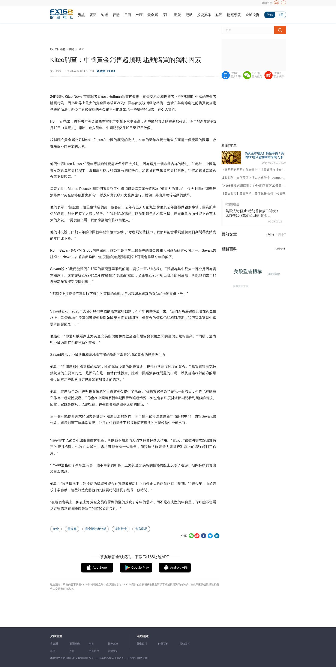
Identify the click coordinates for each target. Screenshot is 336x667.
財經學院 (234, 15)
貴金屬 (152, 15)
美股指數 (274, 273)
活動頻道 (143, 636)
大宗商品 (141, 528)
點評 (219, 15)
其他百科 (185, 643)
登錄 (270, 15)
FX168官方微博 (278, 75)
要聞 (93, 15)
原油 (165, 15)
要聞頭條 (74, 643)
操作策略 (113, 643)
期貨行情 (121, 528)
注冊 (281, 15)
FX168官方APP (236, 75)
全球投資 (252, 15)
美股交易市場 (240, 285)
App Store (100, 567)
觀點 (189, 15)
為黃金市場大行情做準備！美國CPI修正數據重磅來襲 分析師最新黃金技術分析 (264, 157)
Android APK (179, 567)
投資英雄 (204, 15)
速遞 (104, 15)
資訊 (81, 15)
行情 (116, 15)
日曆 (127, 15)
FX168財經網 (57, 49)
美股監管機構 (249, 272)
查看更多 (281, 248)
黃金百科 (142, 643)
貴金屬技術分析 (95, 528)
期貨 (177, 15)
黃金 (56, 528)
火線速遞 (56, 636)
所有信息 (94, 650)
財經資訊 (113, 650)
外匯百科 (163, 643)
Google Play (140, 567)
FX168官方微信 (257, 75)
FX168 (111, 71)
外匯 (139, 15)
